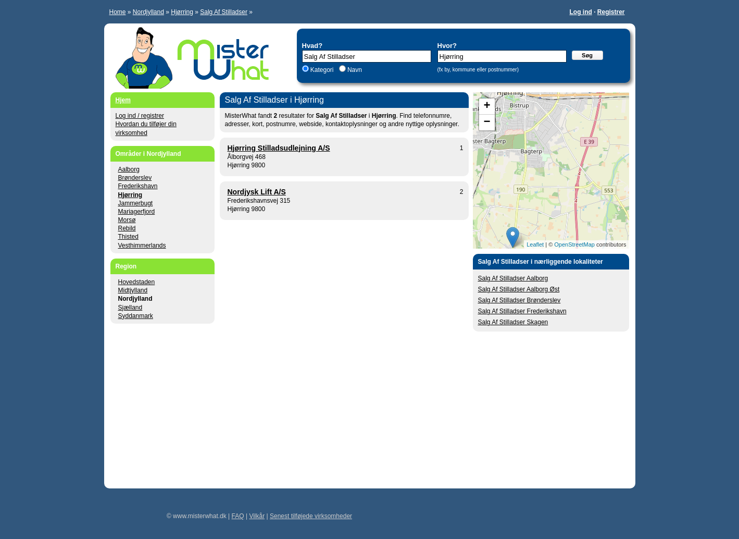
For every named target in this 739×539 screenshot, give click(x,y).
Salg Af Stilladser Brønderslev (519, 300)
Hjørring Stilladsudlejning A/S (279, 148)
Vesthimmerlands (142, 245)
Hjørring (182, 12)
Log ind (580, 12)
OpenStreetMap (574, 244)
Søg (587, 55)
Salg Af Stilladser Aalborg (513, 278)
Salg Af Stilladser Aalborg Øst (519, 289)
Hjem (123, 100)
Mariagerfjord (136, 211)
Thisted (128, 236)
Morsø (127, 220)
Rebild (127, 228)
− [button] (486, 122)
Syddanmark (135, 316)
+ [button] (486, 106)
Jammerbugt (135, 203)
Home (117, 12)
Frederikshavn (138, 186)
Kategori (322, 70)
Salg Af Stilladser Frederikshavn (522, 311)
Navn (354, 70)
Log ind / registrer (140, 115)
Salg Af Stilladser (223, 12)
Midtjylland (133, 290)
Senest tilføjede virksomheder (311, 516)
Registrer (611, 12)
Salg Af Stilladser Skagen (513, 322)
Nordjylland (148, 12)
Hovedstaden (136, 282)
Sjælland (130, 307)
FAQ (238, 516)
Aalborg (129, 169)
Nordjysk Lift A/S (257, 192)
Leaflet (535, 244)
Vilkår (257, 516)
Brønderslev (135, 177)
